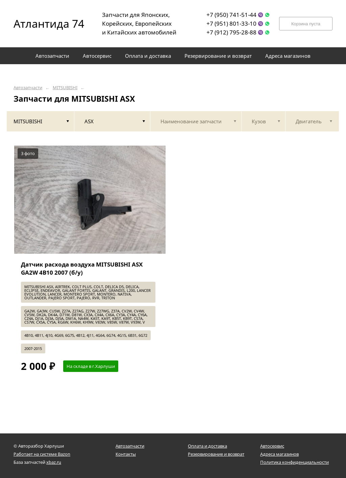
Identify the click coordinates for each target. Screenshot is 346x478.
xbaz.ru (53, 462)
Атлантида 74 (44, 23)
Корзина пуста (305, 23)
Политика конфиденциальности (294, 462)
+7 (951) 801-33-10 (231, 23)
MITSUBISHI (65, 87)
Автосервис (272, 446)
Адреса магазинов (279, 454)
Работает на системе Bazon (42, 454)
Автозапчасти (28, 87)
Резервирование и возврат (216, 454)
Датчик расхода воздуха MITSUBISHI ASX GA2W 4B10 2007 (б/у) (82, 268)
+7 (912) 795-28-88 (231, 32)
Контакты (126, 454)
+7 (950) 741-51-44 (231, 15)
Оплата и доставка (207, 446)
